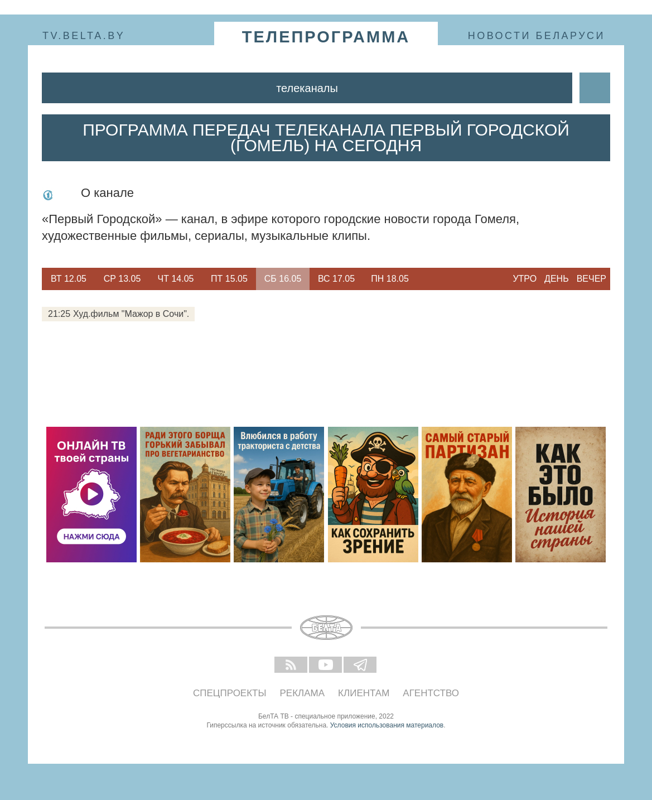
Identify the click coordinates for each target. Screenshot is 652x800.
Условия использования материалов (386, 725)
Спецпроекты (230, 693)
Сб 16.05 (283, 278)
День (556, 278)
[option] (68, 279)
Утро (525, 278)
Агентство (431, 693)
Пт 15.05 (229, 278)
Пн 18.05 (390, 278)
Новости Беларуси (536, 35)
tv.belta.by (83, 35)
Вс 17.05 (336, 278)
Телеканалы (307, 88)
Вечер (591, 278)
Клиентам (363, 693)
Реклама (302, 693)
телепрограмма (326, 37)
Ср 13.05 (122, 278)
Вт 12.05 (68, 278)
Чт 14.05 (176, 278)
